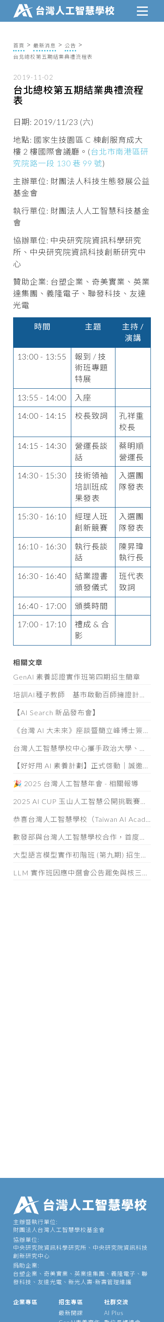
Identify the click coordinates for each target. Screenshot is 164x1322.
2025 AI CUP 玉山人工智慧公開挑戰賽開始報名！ (82, 801)
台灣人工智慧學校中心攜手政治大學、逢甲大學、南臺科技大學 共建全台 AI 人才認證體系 (82, 748)
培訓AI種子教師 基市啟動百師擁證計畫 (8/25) (82, 694)
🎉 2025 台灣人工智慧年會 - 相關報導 (76, 783)
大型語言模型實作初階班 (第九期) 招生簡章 (82, 855)
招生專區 (71, 1301)
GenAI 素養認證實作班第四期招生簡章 (76, 677)
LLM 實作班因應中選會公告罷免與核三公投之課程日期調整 (82, 872)
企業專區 (25, 1301)
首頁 (18, 45)
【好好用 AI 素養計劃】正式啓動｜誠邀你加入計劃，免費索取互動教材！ (82, 765)
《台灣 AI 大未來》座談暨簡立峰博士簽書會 (82, 730)
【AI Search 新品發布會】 (56, 712)
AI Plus (114, 1312)
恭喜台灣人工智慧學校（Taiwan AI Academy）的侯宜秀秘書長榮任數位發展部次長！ (82, 819)
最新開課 (71, 1312)
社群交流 (116, 1301)
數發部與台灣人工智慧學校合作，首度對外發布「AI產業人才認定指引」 (82, 837)
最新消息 (44, 45)
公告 (70, 45)
